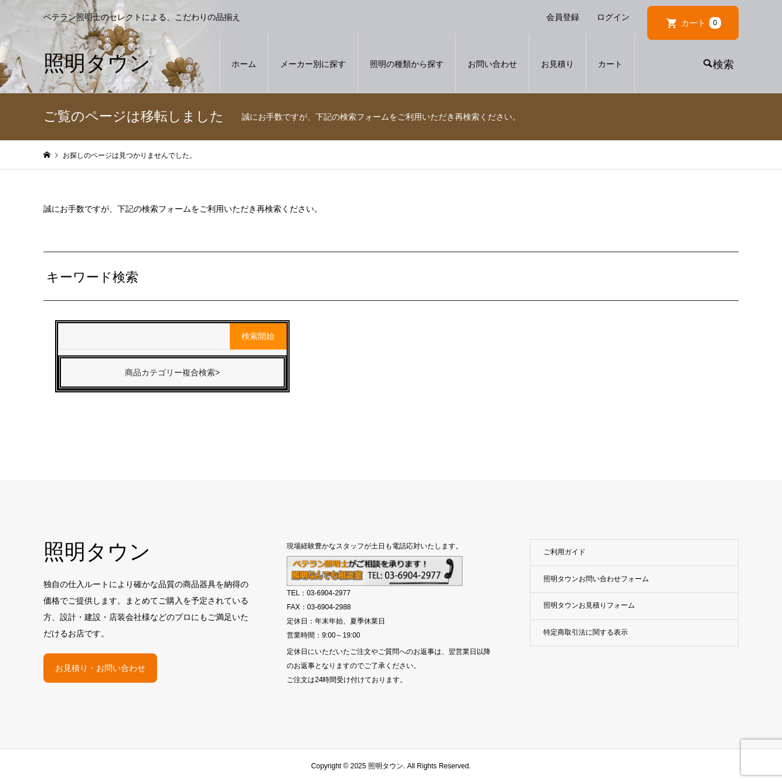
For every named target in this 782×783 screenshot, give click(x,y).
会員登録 (562, 17)
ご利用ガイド (564, 552)
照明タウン (97, 63)
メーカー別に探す (313, 64)
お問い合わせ (492, 64)
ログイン (613, 17)
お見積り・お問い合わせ (100, 668)
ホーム (244, 64)
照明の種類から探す (407, 64)
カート (701, 23)
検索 (723, 64)
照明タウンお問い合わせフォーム (596, 579)
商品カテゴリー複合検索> (172, 372)
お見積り (557, 64)
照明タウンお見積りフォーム (589, 605)
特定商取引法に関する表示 (585, 632)
